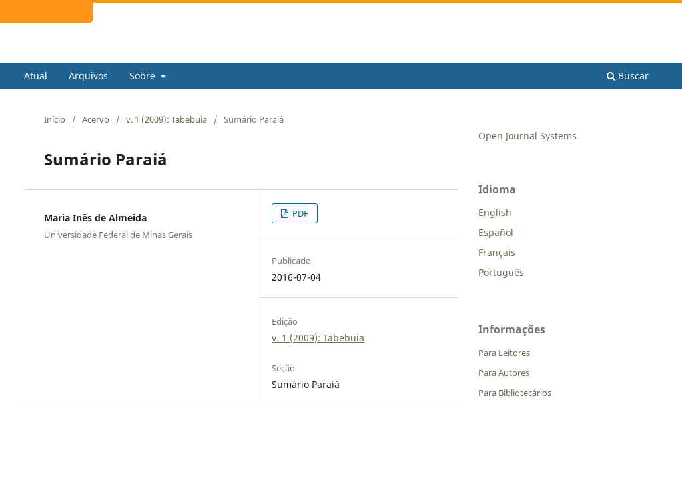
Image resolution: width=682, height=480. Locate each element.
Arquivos (88, 75)
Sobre (143, 75)
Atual (35, 75)
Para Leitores (504, 353)
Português (501, 272)
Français (496, 252)
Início (54, 119)
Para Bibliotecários (514, 393)
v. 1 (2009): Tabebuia (166, 119)
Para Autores (503, 373)
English (495, 212)
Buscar (628, 75)
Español (495, 232)
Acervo (95, 119)
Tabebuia (60, 52)
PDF (299, 213)
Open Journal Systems (527, 135)
